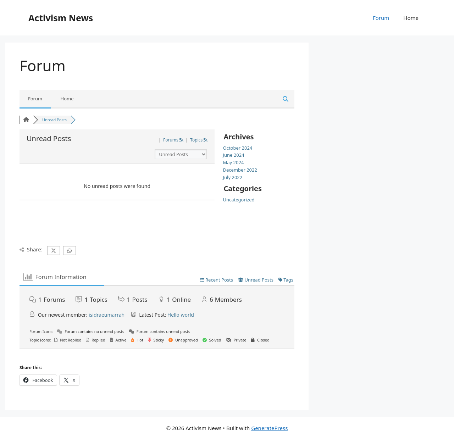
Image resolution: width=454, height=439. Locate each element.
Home (411, 17)
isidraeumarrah (106, 314)
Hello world (180, 314)
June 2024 (233, 155)
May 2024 (233, 162)
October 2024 (238, 148)
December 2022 (240, 170)
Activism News (60, 18)
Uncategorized (239, 199)
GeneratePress (269, 428)
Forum (381, 17)
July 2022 (233, 177)
